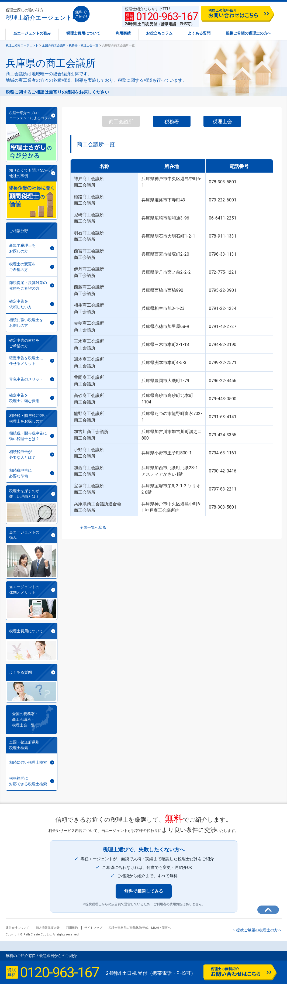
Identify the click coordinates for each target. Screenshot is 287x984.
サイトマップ (93, 928)
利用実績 (123, 33)
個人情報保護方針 (48, 928)
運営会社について (17, 928)
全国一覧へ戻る (88, 527)
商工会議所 (121, 121)
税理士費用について (83, 33)
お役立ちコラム (159, 33)
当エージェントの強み (32, 33)
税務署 (171, 121)
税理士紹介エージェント (39, 14)
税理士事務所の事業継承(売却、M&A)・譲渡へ (140, 928)
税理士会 (222, 121)
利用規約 (72, 928)
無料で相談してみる (143, 891)
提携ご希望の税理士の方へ (248, 33)
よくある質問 (199, 33)
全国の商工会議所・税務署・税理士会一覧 (70, 45)
